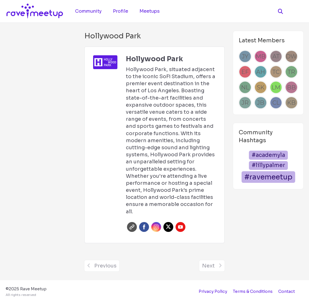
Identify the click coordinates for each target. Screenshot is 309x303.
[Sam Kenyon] (260, 87)
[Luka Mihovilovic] (276, 87)
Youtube (180, 227)
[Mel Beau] (260, 56)
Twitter (168, 227)
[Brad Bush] (291, 87)
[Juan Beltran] (260, 102)
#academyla (268, 155)
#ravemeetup (268, 177)
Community (88, 11)
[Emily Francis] (245, 71)
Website (132, 227)
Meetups (149, 11)
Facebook (144, 227)
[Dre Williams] (291, 56)
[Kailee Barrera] (291, 102)
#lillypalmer (268, 165)
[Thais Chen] (276, 71)
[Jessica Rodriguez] (245, 102)
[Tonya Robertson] (291, 71)
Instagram (156, 227)
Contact (286, 291)
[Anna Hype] (260, 71)
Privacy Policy (213, 291)
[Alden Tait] (276, 56)
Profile (120, 11)
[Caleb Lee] (276, 102)
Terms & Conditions (253, 291)
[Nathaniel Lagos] (245, 87)
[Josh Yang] (245, 56)
